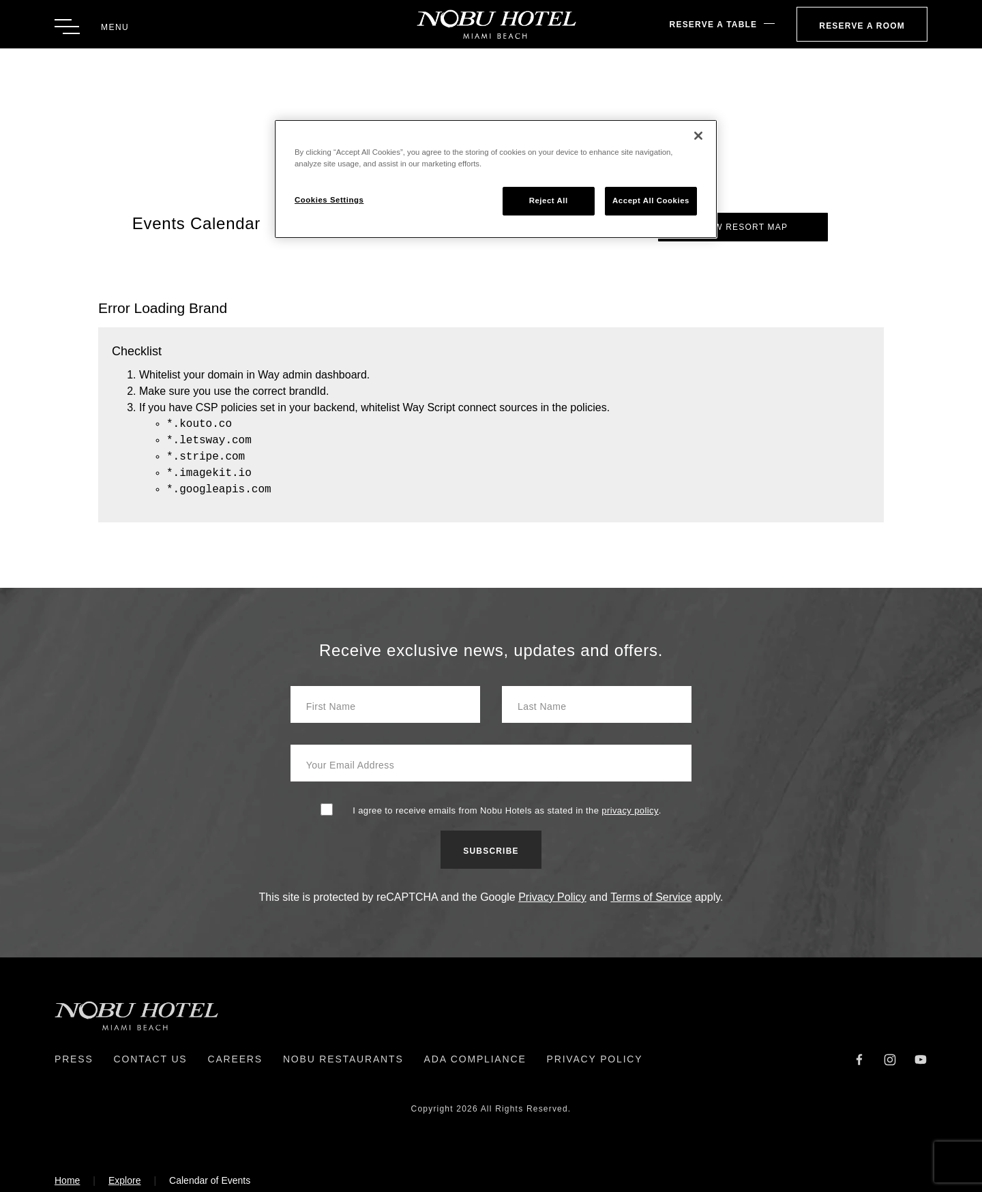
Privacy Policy (552, 897)
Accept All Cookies (650, 200)
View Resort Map (743, 227)
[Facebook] (859, 1058)
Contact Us (151, 1059)
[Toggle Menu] (92, 26)
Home (67, 1180)
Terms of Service (650, 897)
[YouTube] (920, 1058)
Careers (234, 1059)
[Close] (698, 136)
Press (74, 1059)
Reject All (548, 200)
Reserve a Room (862, 26)
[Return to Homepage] (491, 24)
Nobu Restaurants (343, 1059)
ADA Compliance (475, 1059)
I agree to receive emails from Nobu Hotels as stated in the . (507, 810)
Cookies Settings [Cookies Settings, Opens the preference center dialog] (329, 200)
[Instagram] (890, 1058)
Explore (124, 1180)
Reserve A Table (714, 24)
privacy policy (630, 810)
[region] (495, 179)
